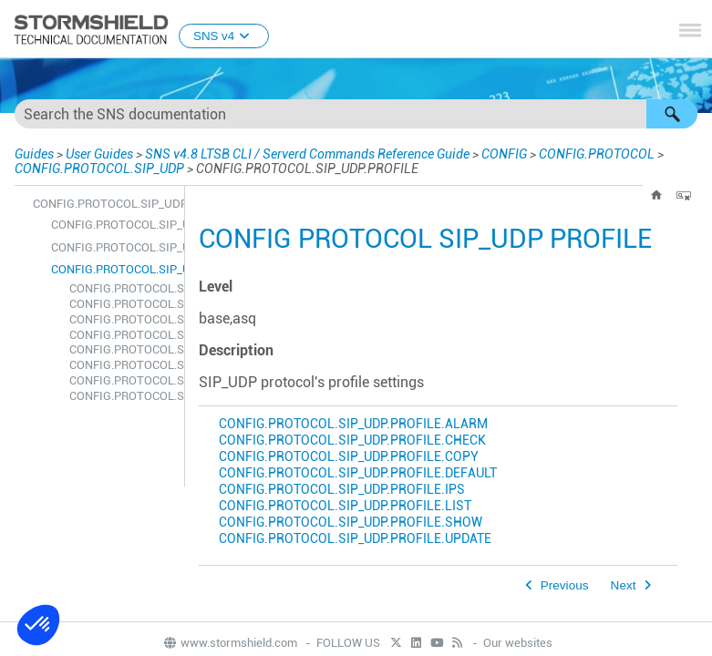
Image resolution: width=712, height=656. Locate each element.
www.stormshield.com (230, 643)
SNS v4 (223, 36)
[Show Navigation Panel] (690, 30)
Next (623, 585)
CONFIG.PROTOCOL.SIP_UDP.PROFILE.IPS (122, 349)
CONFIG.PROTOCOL (597, 154)
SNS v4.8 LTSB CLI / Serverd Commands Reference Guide (307, 154)
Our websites (517, 643)
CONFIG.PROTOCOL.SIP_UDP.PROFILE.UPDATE (122, 396)
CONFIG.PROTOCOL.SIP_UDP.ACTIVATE (113, 224)
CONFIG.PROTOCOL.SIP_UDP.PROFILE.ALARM (122, 288)
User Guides (99, 154)
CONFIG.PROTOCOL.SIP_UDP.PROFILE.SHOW (122, 380)
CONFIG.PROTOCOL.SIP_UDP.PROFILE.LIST (122, 365)
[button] (671, 113)
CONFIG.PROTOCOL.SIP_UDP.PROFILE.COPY (122, 319)
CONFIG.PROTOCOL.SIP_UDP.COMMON (113, 247)
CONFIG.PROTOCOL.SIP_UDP (99, 168)
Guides (34, 154)
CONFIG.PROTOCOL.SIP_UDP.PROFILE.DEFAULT (122, 335)
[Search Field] (356, 113)
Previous (565, 585)
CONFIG (504, 154)
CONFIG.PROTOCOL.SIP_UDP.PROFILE (113, 269)
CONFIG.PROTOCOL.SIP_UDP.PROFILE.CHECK (122, 304)
